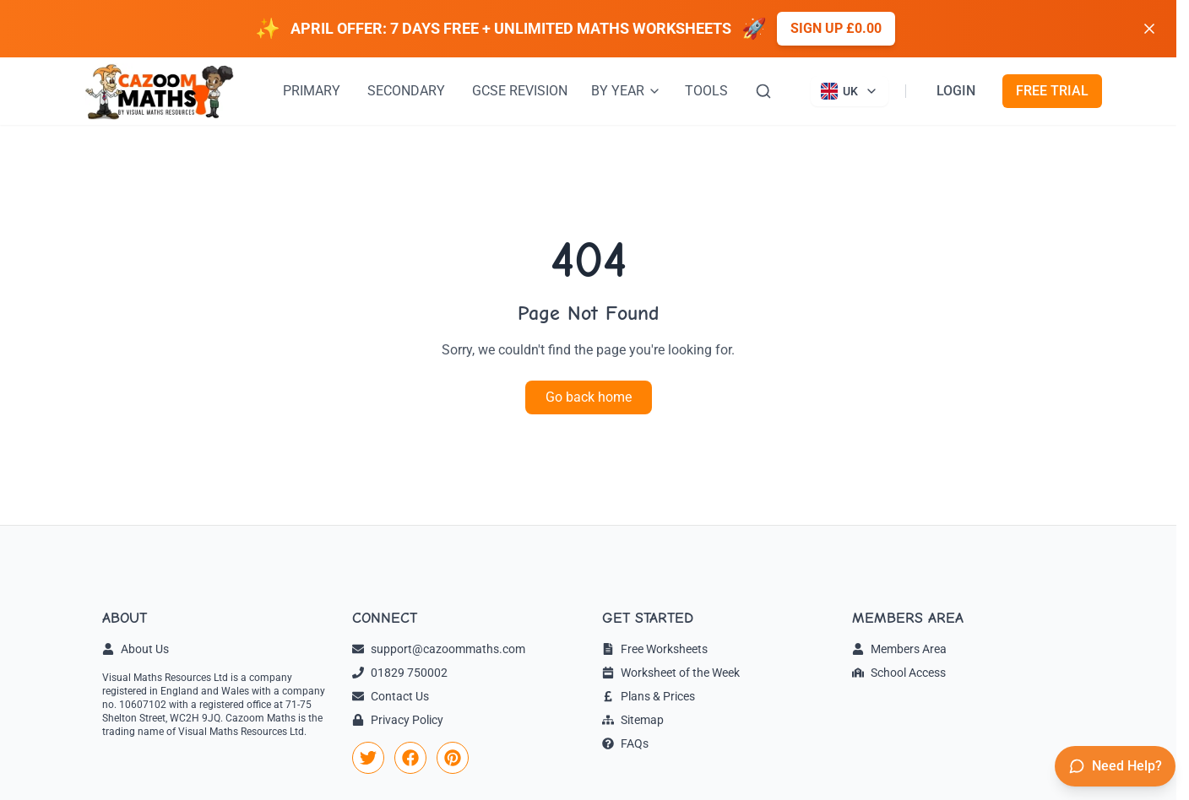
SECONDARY (406, 91)
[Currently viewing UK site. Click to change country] (849, 91)
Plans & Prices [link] (648, 696)
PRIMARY (311, 91)
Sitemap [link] (633, 720)
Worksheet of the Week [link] (671, 672)
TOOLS (706, 91)
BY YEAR (626, 91)
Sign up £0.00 (836, 28)
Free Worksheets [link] (655, 649)
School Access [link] (899, 672)
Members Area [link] (899, 649)
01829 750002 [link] (400, 672)
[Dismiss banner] (1149, 28)
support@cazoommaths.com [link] (438, 649)
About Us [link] (135, 649)
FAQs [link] (625, 743)
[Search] (763, 91)
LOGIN (956, 91)
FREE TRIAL (1052, 91)
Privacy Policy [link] (397, 720)
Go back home (589, 397)
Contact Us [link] (390, 696)
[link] (368, 758)
